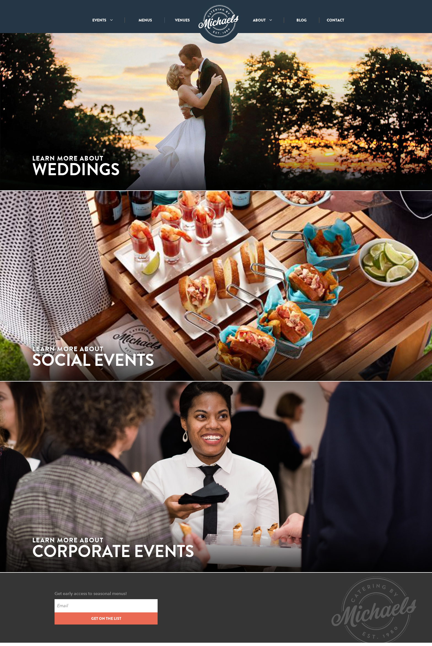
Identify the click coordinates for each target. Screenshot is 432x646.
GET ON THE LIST (106, 618)
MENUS (145, 20)
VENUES (182, 20)
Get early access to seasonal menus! (91, 593)
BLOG (301, 20)
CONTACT (335, 20)
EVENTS (102, 20)
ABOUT (262, 20)
